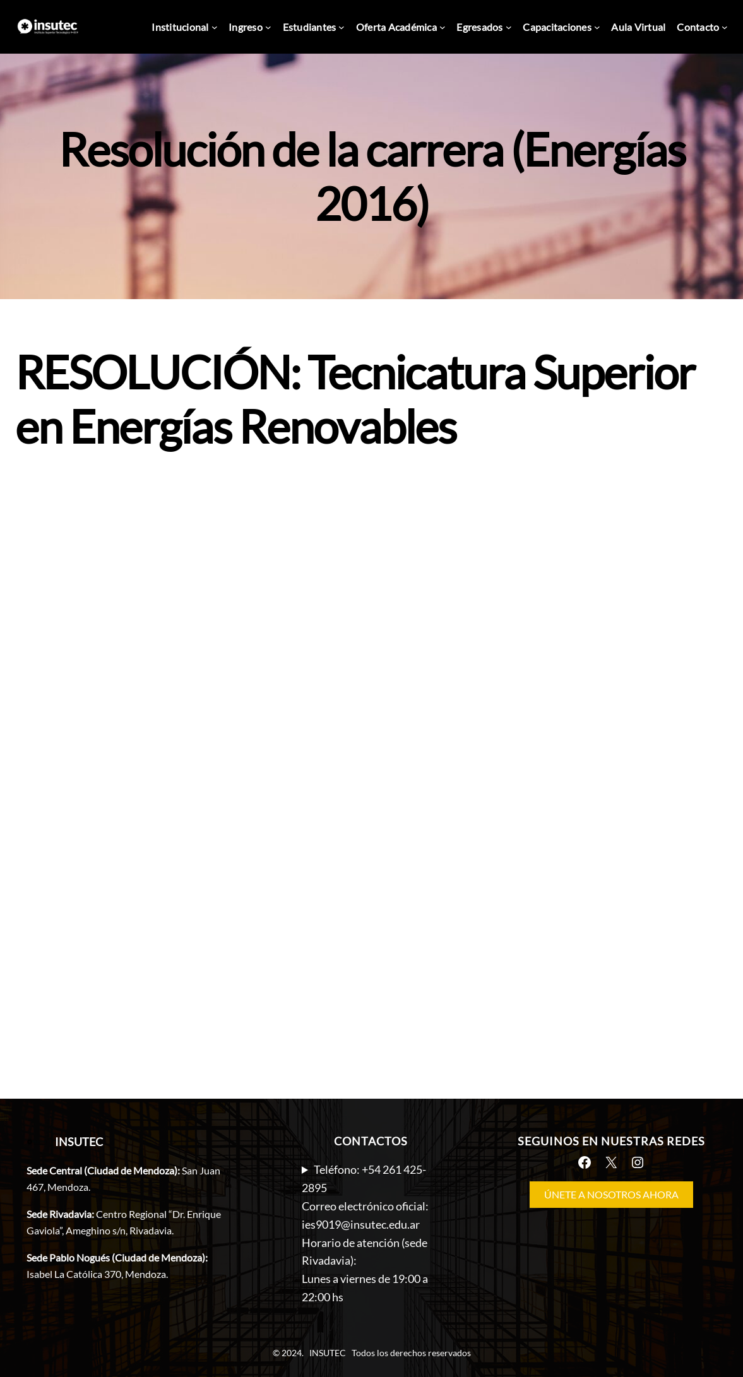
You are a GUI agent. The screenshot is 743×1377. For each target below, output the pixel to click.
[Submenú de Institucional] (214, 27)
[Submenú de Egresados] (509, 27)
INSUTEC (79, 1142)
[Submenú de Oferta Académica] (442, 27)
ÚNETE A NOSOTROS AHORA (611, 1194)
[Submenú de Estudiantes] (341, 27)
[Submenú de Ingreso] (268, 27)
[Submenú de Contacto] (725, 27)
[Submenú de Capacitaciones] (597, 27)
